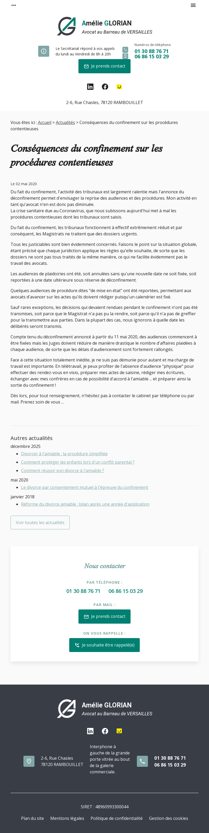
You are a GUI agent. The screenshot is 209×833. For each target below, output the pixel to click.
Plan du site (32, 818)
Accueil (44, 122)
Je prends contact (104, 66)
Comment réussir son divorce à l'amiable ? (62, 470)
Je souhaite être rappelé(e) (104, 645)
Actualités (65, 122)
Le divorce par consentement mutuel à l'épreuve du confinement (84, 487)
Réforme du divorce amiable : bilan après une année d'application (85, 504)
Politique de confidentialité (117, 818)
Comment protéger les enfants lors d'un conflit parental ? (78, 462)
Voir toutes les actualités (40, 522)
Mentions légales (67, 818)
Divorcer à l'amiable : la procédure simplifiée (64, 454)
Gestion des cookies (168, 818)
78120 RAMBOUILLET (104, 102)
